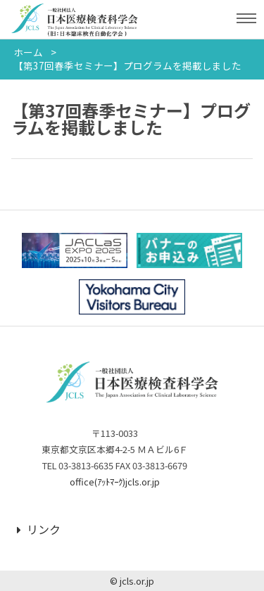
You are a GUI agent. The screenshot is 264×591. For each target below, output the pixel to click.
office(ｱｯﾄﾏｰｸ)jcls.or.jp (115, 481)
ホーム (28, 52)
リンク (39, 529)
